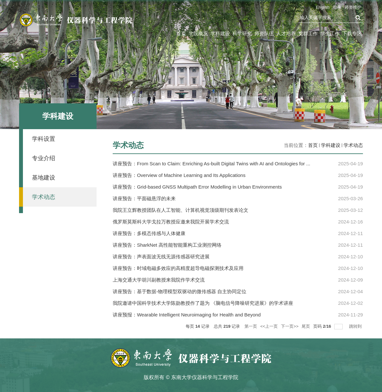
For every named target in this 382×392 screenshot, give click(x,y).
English (323, 7)
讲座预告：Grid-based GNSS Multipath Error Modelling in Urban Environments (197, 187)
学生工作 (330, 33)
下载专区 (352, 33)
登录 (337, 7)
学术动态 (353, 145)
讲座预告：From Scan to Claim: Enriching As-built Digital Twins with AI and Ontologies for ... (211, 163)
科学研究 (242, 33)
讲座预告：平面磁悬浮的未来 (144, 198)
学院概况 (198, 33)
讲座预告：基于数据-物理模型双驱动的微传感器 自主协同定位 (179, 291)
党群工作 (308, 33)
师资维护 (353, 7)
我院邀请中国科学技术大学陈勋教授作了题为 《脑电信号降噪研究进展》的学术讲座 (203, 303)
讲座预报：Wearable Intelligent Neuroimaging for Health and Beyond (187, 314)
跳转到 (356, 326)
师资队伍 (264, 33)
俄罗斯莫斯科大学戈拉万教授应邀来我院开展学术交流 (171, 221)
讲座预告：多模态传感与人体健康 (149, 233)
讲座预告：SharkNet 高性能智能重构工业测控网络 (167, 245)
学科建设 (220, 33)
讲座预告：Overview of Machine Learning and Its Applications (179, 175)
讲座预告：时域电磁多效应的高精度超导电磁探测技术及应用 (178, 268)
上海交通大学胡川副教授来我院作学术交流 (159, 280)
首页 (181, 33)
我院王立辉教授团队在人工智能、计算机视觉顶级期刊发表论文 (180, 210)
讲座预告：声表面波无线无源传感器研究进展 (161, 256)
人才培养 (286, 33)
